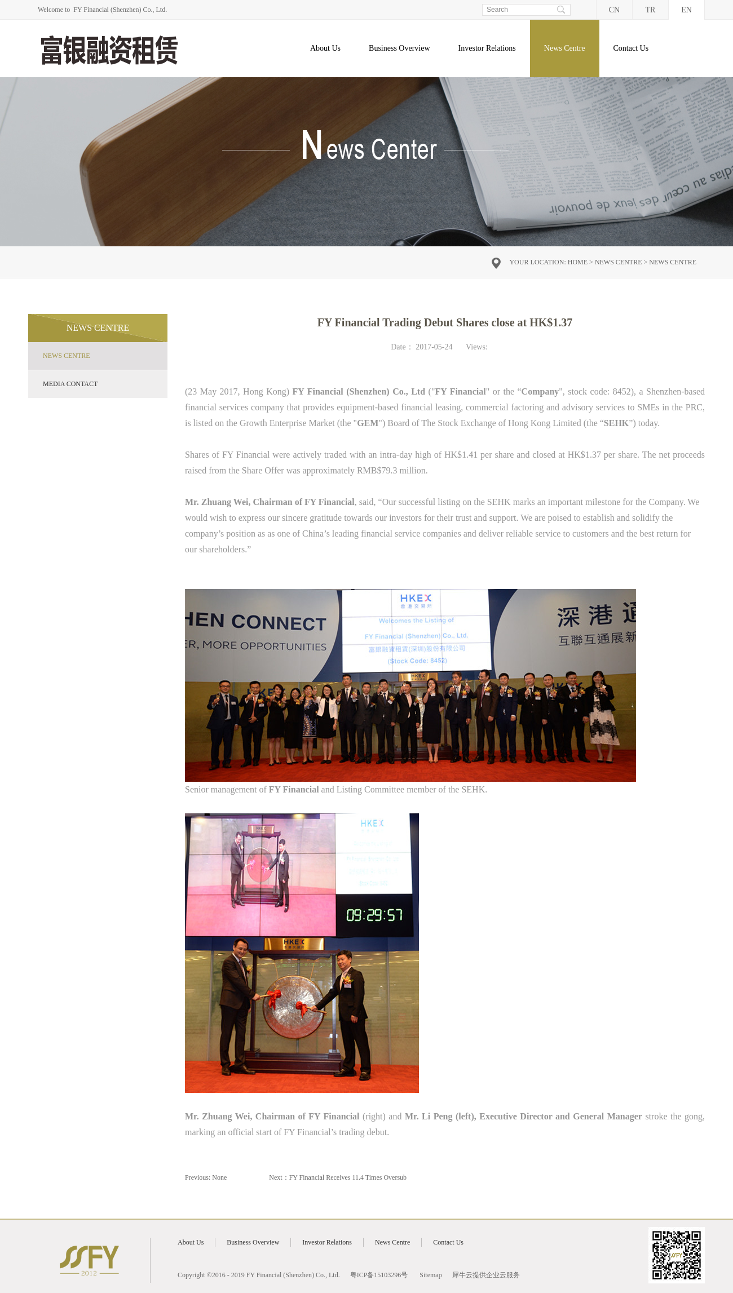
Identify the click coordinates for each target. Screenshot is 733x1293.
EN (686, 10)
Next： (338, 1177)
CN (614, 10)
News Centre (618, 262)
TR (651, 10)
